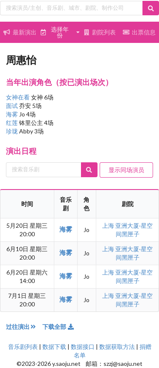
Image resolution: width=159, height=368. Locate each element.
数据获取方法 (117, 346)
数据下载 (54, 346)
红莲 (12, 122)
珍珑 (12, 131)
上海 (108, 225)
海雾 (12, 114)
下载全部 (58, 326)
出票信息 (139, 32)
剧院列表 (99, 32)
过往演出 (24, 326)
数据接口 (83, 346)
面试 (12, 105)
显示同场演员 (126, 169)
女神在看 (18, 97)
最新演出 (19, 32)
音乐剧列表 (23, 346)
